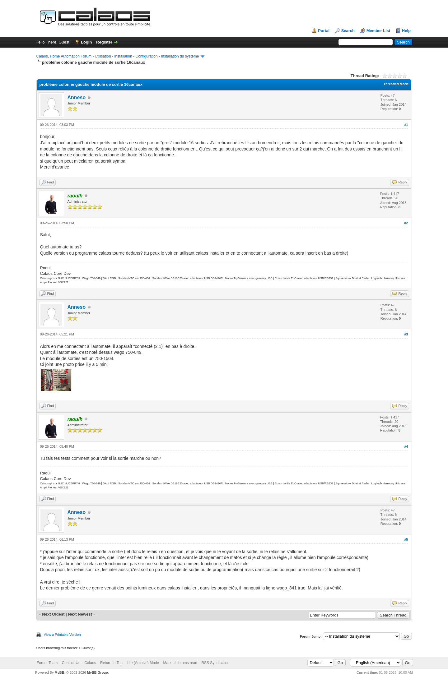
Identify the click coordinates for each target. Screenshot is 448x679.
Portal (323, 30)
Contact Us (71, 663)
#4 (406, 446)
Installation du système (180, 56)
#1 (406, 125)
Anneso (77, 97)
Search (348, 30)
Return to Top (111, 663)
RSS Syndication (215, 663)
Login (86, 42)
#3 (406, 334)
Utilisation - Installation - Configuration (126, 56)
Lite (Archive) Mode (143, 663)
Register (104, 42)
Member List (378, 30)
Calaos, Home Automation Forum (63, 56)
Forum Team (47, 663)
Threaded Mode (395, 84)
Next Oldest (53, 614)
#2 (406, 223)
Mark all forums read (180, 663)
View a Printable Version (62, 634)
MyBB (59, 672)
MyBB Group (97, 672)
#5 (406, 539)
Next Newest (80, 614)
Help (406, 30)
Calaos (90, 663)
